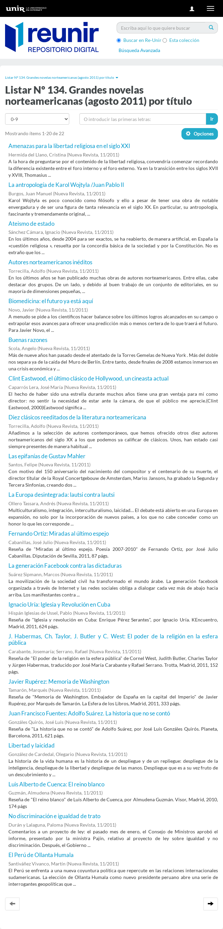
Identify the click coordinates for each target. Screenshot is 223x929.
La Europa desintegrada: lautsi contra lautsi (61, 494)
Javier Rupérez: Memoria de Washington (58, 681)
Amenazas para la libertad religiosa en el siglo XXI (69, 145)
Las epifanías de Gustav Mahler (46, 456)
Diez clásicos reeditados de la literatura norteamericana (77, 417)
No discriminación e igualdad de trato (54, 816)
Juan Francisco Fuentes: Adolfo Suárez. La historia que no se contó (89, 713)
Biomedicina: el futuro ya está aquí (50, 300)
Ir (212, 119)
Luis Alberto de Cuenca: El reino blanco (56, 784)
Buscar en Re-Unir (139, 40)
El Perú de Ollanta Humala (41, 854)
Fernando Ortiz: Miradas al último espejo (58, 533)
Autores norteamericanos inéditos (50, 262)
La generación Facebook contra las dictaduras (65, 565)
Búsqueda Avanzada (139, 50)
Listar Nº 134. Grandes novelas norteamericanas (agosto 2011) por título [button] (61, 77)
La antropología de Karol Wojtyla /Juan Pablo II (66, 184)
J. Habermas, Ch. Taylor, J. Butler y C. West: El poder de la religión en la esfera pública (113, 639)
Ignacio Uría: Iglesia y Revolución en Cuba (59, 604)
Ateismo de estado (31, 223)
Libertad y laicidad (31, 745)
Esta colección (181, 40)
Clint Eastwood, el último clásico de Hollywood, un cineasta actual (88, 378)
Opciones (200, 134)
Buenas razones (27, 339)
